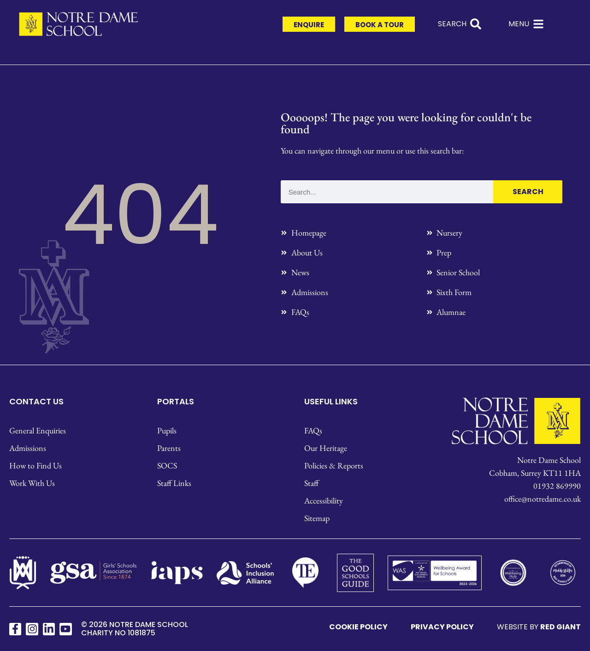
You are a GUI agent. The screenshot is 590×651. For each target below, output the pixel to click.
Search (528, 191)
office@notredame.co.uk (542, 498)
